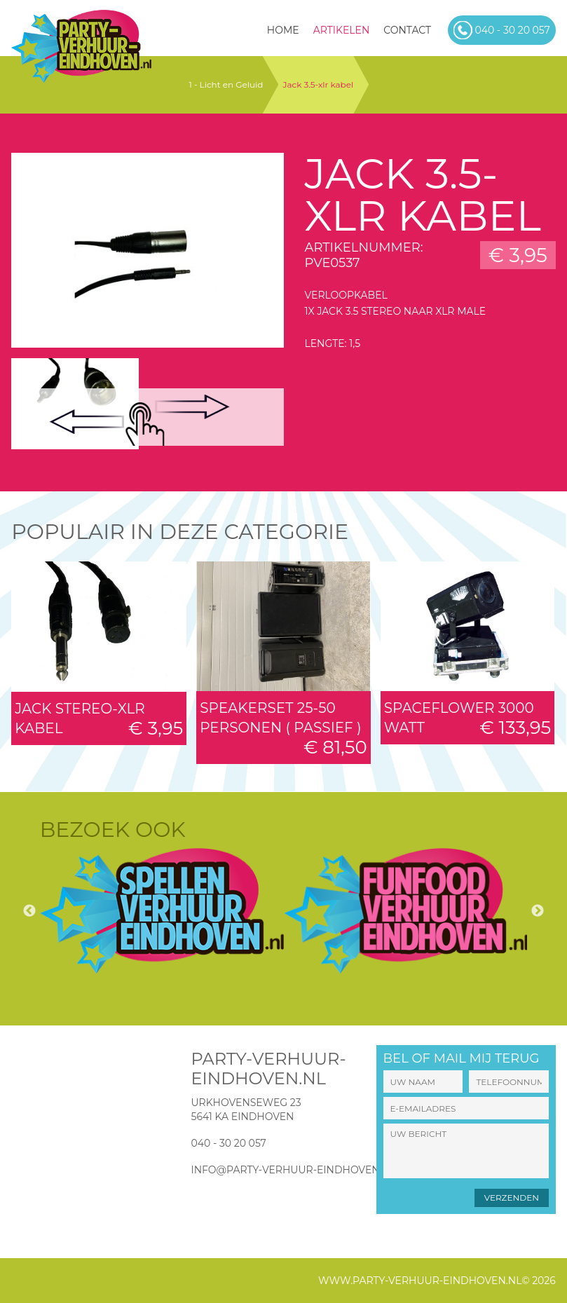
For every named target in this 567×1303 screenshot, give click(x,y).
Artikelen (341, 30)
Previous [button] (29, 911)
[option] (162, 911)
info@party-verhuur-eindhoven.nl (293, 1170)
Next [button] (538, 911)
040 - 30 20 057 (228, 1143)
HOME (283, 30)
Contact (407, 30)
